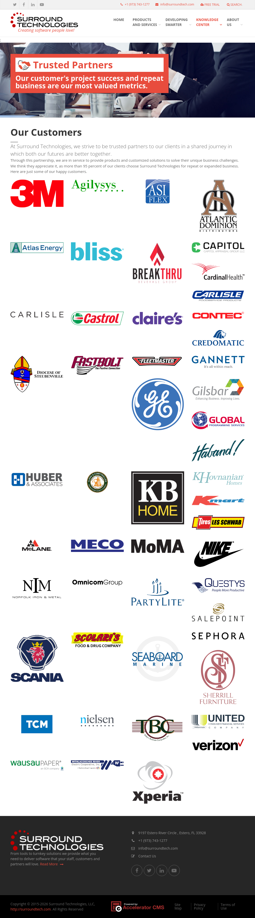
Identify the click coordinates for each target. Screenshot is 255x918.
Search (234, 4)
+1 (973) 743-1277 (134, 4)
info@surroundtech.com (173, 4)
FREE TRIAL (210, 4)
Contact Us (143, 856)
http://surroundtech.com (30, 909)
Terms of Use (228, 906)
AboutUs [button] (233, 22)
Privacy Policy (199, 906)
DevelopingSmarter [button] (177, 22)
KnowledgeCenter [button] (207, 22)
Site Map (178, 906)
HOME (119, 19)
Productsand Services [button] (144, 22)
